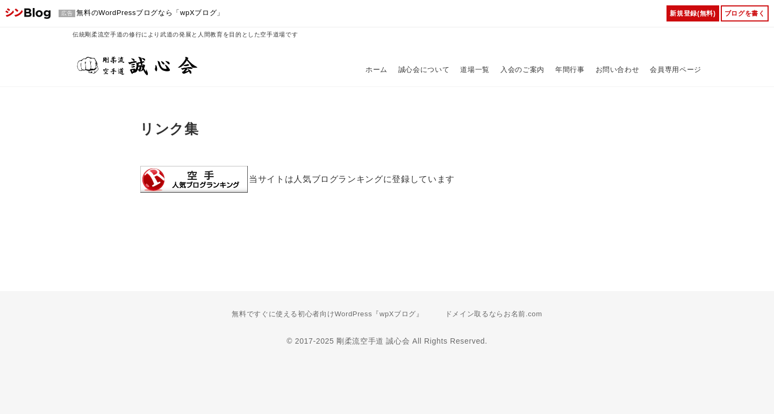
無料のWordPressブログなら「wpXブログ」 (150, 13)
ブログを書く (745, 13)
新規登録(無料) (692, 13)
